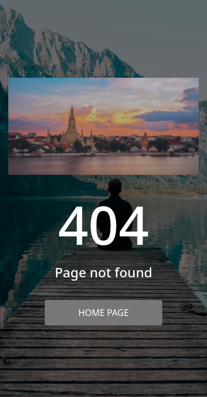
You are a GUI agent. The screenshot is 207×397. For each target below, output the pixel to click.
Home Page (103, 313)
